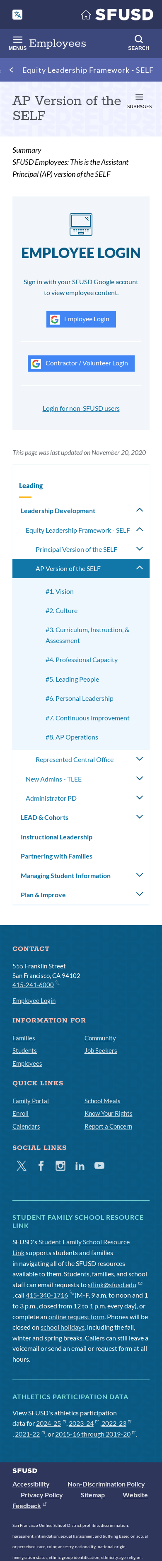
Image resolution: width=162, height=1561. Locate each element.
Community (100, 1038)
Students (24, 1050)
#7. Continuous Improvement (88, 718)
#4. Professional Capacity (82, 659)
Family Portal (30, 1100)
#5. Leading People (72, 679)
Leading (31, 485)
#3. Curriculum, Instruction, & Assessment (87, 634)
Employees (27, 1063)
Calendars (26, 1126)
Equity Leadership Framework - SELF (88, 69)
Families (23, 1038)
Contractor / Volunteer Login (79, 364)
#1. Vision (60, 591)
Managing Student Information (66, 875)
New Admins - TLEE (54, 779)
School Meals (103, 1100)
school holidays (63, 1327)
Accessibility (31, 1484)
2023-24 (84, 1423)
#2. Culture (61, 610)
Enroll (20, 1113)
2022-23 (117, 1423)
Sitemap (93, 1495)
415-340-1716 (49, 1295)
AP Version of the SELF (68, 568)
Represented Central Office (75, 759)
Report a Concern (108, 1126)
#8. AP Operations (72, 737)
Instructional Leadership (56, 837)
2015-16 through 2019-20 (95, 1434)
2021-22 (30, 1434)
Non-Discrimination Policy (106, 1484)
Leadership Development (58, 510)
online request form (76, 1316)
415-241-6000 (35, 984)
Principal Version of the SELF (76, 549)
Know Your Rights (109, 1113)
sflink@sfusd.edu (115, 1284)
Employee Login (79, 320)
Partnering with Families (56, 856)
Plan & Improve (43, 894)
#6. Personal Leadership (80, 698)
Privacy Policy (42, 1495)
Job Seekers (101, 1050)
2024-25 (51, 1423)
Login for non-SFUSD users (81, 408)
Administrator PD (51, 798)
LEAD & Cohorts (44, 817)
